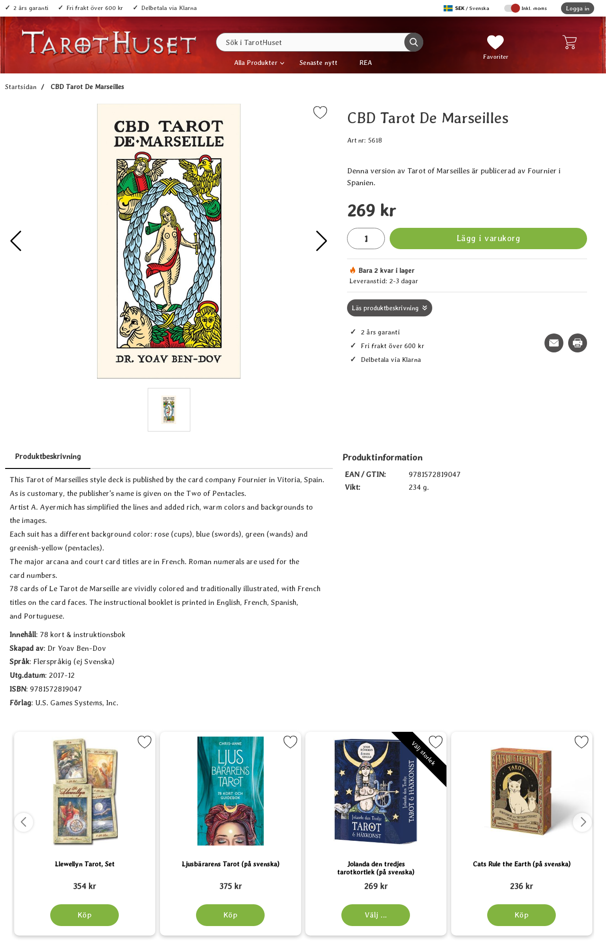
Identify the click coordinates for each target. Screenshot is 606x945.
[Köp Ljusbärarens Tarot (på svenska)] (230, 915)
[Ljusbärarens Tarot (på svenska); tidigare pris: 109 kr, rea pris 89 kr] (230, 882)
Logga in (577, 8)
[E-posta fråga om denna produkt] (553, 342)
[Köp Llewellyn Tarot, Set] (84, 915)
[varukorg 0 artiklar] (572, 42)
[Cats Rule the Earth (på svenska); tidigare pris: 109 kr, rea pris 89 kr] (521, 882)
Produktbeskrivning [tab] (48, 456)
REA (365, 62)
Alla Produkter (255, 62)
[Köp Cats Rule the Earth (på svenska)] (521, 915)
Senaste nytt (318, 62)
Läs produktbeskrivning (385, 308)
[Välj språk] (467, 8)
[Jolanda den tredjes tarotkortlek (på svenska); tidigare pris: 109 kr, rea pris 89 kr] (375, 882)
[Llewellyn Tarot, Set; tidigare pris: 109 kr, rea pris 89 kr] (84, 882)
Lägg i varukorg (488, 238)
